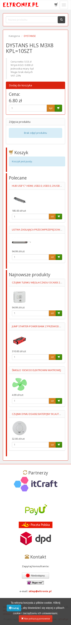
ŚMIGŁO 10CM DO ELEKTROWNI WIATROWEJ (36, 370)
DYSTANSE (30, 36)
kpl (50, 108)
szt (52, 216)
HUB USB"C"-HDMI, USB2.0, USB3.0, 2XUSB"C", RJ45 (40, 185)
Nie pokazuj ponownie (35, 621)
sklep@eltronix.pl (40, 591)
